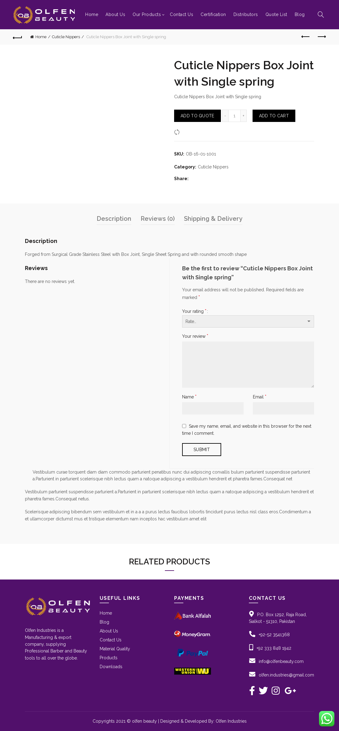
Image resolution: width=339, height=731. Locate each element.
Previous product (305, 36)
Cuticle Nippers (66, 36)
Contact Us (181, 14)
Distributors (245, 14)
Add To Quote (197, 115)
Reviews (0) (158, 218)
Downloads (111, 666)
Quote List (276, 14)
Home (91, 14)
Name (189, 397)
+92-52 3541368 (274, 634)
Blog (300, 14)
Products (109, 657)
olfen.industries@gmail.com (286, 674)
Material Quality (115, 648)
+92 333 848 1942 (274, 648)
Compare (191, 131)
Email (259, 397)
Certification (213, 14)
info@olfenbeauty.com (281, 661)
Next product (321, 36)
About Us (115, 14)
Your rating (194, 311)
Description (114, 218)
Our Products (147, 14)
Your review (195, 336)
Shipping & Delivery (213, 218)
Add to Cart (274, 115)
